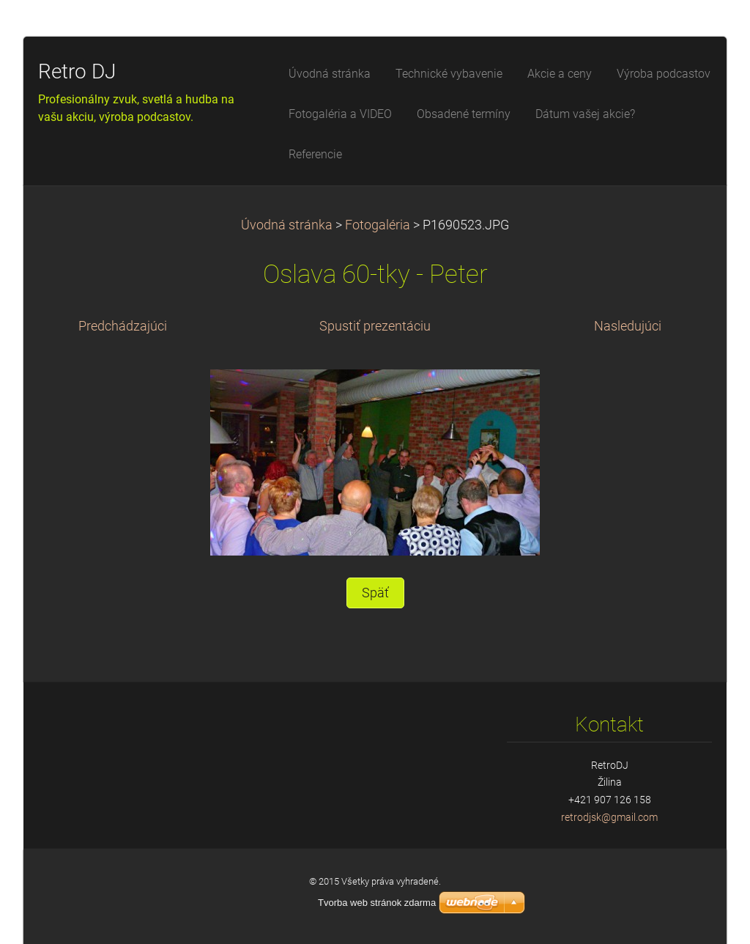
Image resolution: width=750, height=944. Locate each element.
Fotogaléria (377, 225)
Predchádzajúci (122, 326)
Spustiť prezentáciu (375, 326)
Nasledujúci (627, 326)
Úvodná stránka (287, 225)
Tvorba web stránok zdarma (377, 902)
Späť (375, 593)
